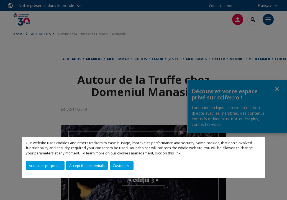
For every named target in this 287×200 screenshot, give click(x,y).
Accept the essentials (87, 165)
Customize (121, 165)
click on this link (168, 153)
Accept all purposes (45, 165)
